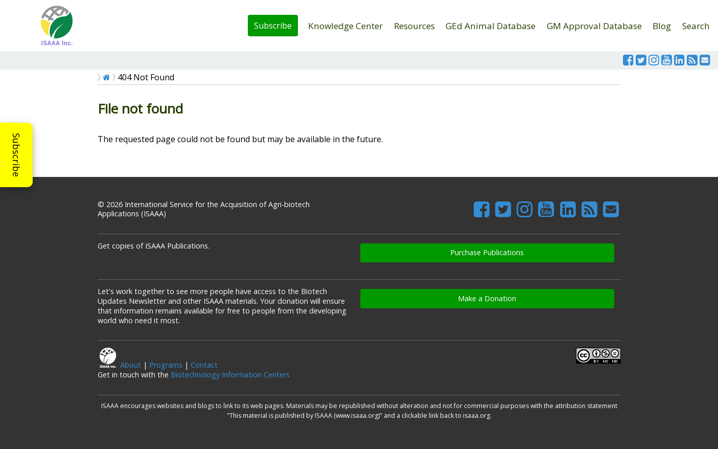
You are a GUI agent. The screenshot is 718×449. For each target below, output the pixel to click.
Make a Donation (487, 298)
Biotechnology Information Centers (230, 374)
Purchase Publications (487, 252)
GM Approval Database (594, 26)
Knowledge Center (345, 26)
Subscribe (273, 25)
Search (696, 26)
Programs (165, 365)
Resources (414, 26)
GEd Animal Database (491, 26)
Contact (204, 365)
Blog (662, 26)
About (130, 365)
